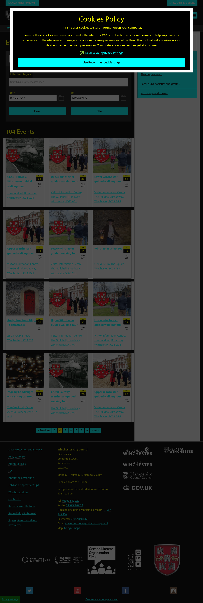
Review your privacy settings (101, 53)
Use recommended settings (101, 62)
